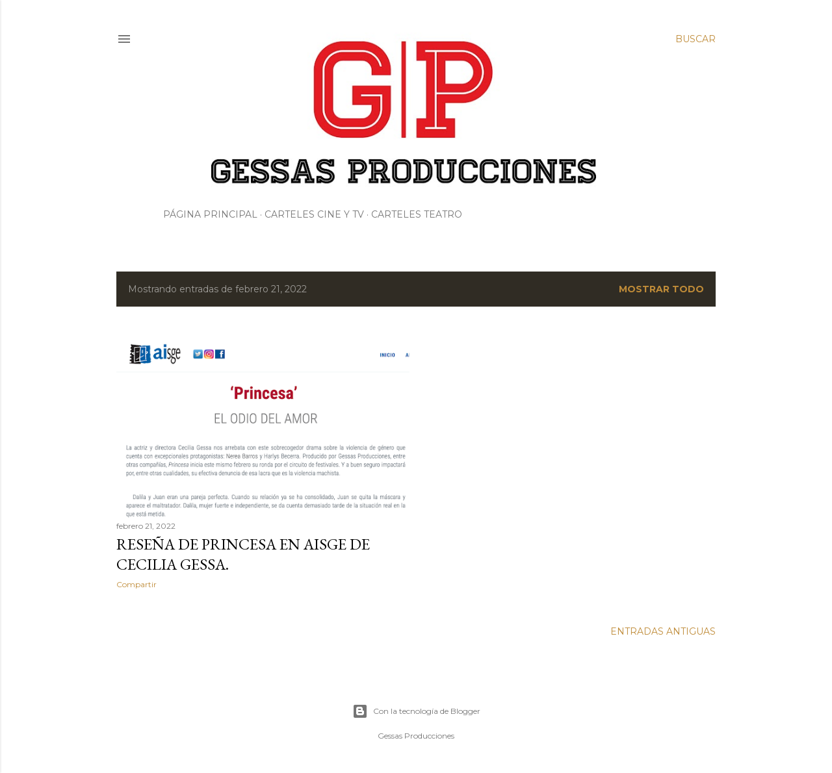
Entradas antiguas (663, 631)
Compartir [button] (136, 584)
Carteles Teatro (416, 214)
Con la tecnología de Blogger (416, 711)
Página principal (210, 214)
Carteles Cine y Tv (314, 214)
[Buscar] (695, 39)
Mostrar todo (661, 289)
